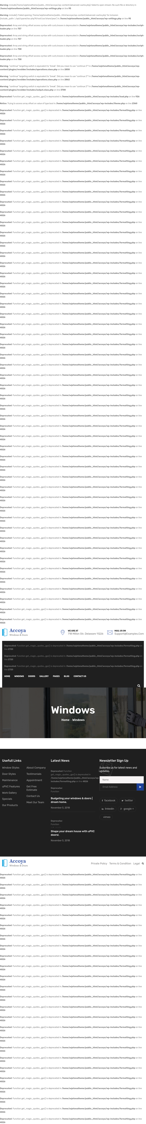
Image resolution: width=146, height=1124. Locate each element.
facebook (108, 800)
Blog (66, 676)
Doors (31, 676)
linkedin (108, 809)
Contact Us (33, 796)
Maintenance (10, 780)
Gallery (44, 676)
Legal (136, 863)
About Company (36, 767)
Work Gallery (9, 792)
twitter (127, 800)
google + (127, 809)
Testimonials (34, 774)
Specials (7, 798)
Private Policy (99, 863)
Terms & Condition (120, 863)
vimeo (106, 817)
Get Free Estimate (32, 788)
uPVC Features (11, 786)
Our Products (10, 805)
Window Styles (10, 767)
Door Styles (9, 774)
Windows (19, 676)
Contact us (80, 676)
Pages (56, 676)
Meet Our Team (35, 802)
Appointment (34, 780)
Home (7, 676)
